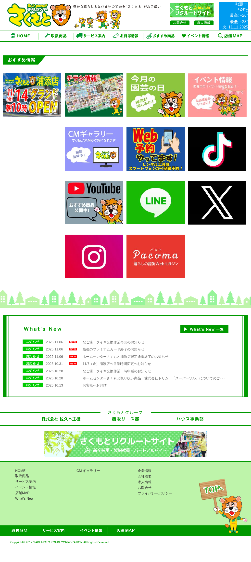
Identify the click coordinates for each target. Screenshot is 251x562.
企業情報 (144, 471)
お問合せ (144, 488)
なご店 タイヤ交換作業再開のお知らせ (113, 342)
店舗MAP (230, 36)
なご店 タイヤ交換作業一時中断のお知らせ (117, 371)
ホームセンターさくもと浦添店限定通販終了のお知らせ (125, 357)
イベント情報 (195, 36)
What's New (24, 498)
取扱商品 (56, 36)
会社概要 (144, 476)
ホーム (20, 36)
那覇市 (241, 4)
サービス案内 (91, 36)
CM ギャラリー (88, 471)
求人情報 (144, 482)
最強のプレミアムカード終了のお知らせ (113, 349)
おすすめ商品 (160, 36)
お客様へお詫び (95, 385)
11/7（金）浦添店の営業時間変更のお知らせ (117, 364)
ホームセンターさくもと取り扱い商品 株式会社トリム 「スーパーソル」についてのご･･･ (154, 378)
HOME (20, 471)
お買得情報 (125, 36)
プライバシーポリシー (155, 493)
